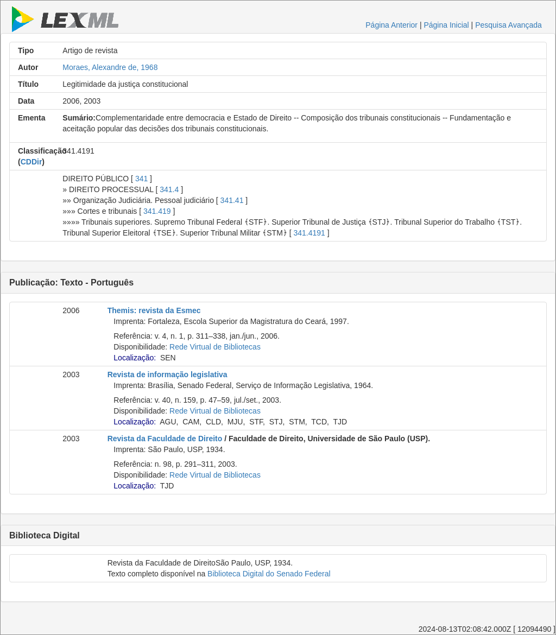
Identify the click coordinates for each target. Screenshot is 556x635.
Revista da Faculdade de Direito (165, 438)
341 (141, 178)
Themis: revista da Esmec (154, 310)
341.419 (157, 211)
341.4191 (309, 232)
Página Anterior (391, 25)
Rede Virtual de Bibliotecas (215, 346)
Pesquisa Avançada (508, 25)
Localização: (134, 357)
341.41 (232, 200)
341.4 (169, 189)
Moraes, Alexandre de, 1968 (109, 67)
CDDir (31, 161)
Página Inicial (446, 25)
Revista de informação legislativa (168, 374)
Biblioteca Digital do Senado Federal (268, 573)
